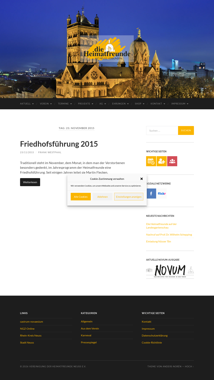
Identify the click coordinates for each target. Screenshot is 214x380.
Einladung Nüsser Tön (158, 241)
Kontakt (156, 103)
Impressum (178, 103)
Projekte (84, 103)
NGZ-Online (27, 328)
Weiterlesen (30, 182)
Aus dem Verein (90, 328)
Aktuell (25, 103)
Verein (44, 103)
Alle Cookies (81, 196)
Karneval (86, 335)
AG (101, 103)
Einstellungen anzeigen (128, 196)
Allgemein (86, 321)
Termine (63, 103)
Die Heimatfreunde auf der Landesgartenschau (161, 225)
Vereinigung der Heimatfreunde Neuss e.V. (57, 366)
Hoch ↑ (189, 366)
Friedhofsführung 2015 (59, 143)
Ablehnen (102, 196)
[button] (141, 178)
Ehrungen (119, 103)
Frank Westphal (49, 152)
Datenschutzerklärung (155, 335)
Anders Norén (172, 366)
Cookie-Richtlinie (152, 342)
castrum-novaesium (31, 321)
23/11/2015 (27, 152)
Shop (138, 103)
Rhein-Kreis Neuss (30, 335)
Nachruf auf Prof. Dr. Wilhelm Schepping (169, 234)
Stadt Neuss (27, 342)
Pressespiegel (89, 342)
